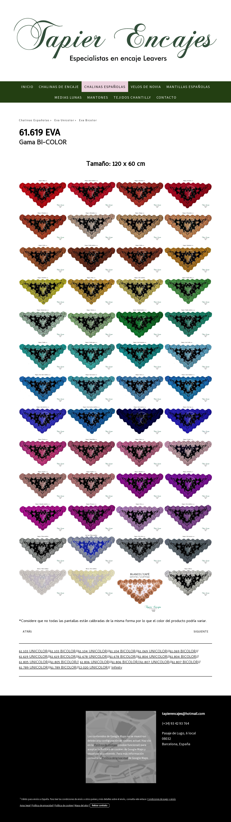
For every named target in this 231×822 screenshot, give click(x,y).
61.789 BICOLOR (63, 668)
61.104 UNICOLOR (92, 652)
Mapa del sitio (81, 805)
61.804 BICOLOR (183, 657)
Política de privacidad (115, 758)
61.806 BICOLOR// (126, 663)
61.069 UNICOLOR (152, 652)
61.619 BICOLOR (63, 657)
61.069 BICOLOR (183, 652)
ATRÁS (27, 632)
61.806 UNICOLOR (94, 663)
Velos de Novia (146, 86)
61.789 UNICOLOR (33, 668)
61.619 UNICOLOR (33, 657)
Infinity (116, 668)
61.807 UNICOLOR (154, 663)
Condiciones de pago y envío (161, 799)
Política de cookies (105, 745)
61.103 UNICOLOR (33, 652)
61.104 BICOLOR (123, 652)
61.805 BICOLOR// (64, 663)
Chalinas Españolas (104, 86)
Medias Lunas (68, 97)
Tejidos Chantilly (132, 97)
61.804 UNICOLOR (152, 657)
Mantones (97, 97)
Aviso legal (25, 805)
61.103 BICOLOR (63, 652)
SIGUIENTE (201, 632)
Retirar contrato (99, 805)
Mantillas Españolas (188, 86)
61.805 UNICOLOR (33, 663)
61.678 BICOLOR (123, 657)
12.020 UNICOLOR (93, 668)
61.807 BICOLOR (185, 663)
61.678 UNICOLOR (92, 657)
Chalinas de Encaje (59, 86)
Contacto (166, 97)
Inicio (27, 86)
